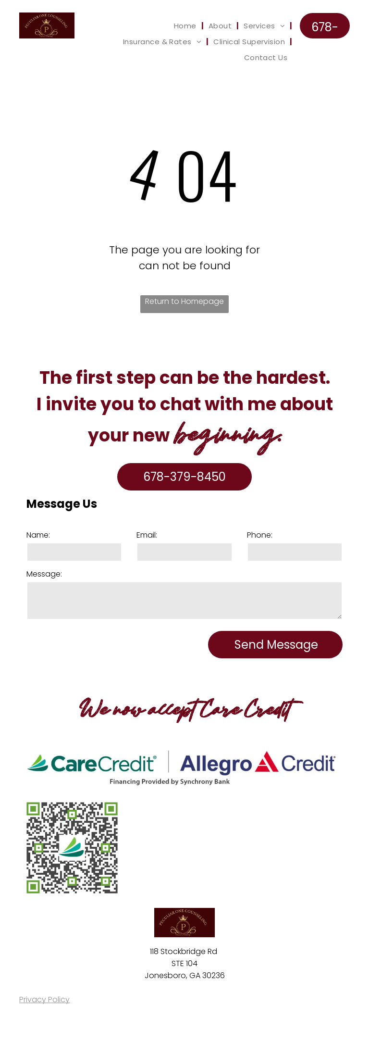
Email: (146, 535)
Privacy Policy (44, 999)
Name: (38, 535)
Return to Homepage (184, 301)
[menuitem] (186, 26)
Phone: (259, 535)
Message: (44, 573)
